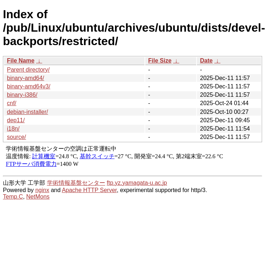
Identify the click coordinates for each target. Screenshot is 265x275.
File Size (159, 60)
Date (206, 60)
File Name (21, 60)
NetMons (38, 197)
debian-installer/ (27, 112)
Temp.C (13, 197)
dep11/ (16, 120)
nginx (42, 190)
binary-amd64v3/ (28, 86)
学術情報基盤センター (76, 183)
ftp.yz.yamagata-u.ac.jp (137, 183)
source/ (16, 137)
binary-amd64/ (25, 78)
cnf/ (11, 103)
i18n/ (13, 128)
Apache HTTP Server (89, 190)
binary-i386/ (22, 95)
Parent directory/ (28, 70)
